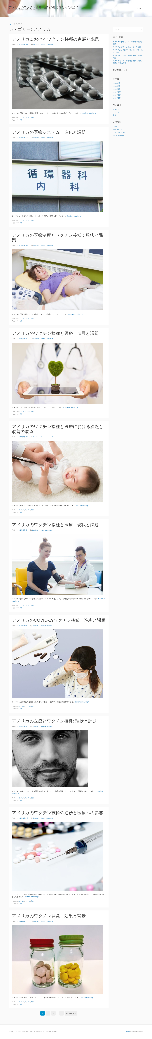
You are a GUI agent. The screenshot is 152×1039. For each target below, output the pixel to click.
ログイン (116, 126)
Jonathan (36, 44)
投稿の (117, 129)
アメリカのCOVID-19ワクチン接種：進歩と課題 (58, 620)
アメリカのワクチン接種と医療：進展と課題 (55, 333)
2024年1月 (117, 89)
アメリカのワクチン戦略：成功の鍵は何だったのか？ (44, 7)
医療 (32, 117)
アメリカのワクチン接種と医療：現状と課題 (55, 524)
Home (139, 8)
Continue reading (89, 113)
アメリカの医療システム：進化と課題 (49, 132)
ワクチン (27, 117)
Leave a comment (47, 44)
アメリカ (21, 117)
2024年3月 (117, 83)
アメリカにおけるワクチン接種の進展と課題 (55, 39)
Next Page (71, 1013)
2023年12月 (117, 92)
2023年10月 (117, 98)
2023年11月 (117, 95)
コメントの (119, 132)
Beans (128, 1031)
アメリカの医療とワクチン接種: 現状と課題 (54, 721)
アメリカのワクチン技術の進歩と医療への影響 (57, 812)
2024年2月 (117, 86)
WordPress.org (118, 135)
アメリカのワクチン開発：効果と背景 (49, 915)
